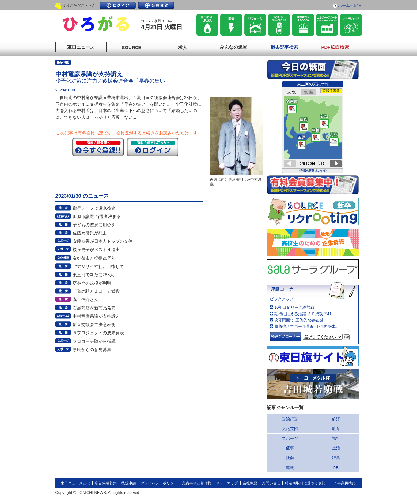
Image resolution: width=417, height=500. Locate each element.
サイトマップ (227, 483)
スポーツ (290, 438)
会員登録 (156, 5)
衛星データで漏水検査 (94, 208)
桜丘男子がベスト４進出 (96, 249)
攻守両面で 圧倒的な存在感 (298, 320)
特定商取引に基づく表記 (305, 483)
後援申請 (128, 483)
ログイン (118, 5)
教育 (336, 428)
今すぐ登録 (98, 147)
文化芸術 (290, 428)
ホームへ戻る (350, 5)
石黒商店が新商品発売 (94, 307)
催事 (290, 448)
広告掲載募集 (106, 483)
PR (336, 467)
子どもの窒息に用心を (94, 224)
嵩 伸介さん (85, 299)
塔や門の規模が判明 (92, 283)
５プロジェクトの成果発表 (98, 332)
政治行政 (290, 419)
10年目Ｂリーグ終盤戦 (294, 307)
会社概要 (250, 483)
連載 (290, 467)
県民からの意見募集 (92, 349)
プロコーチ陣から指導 (94, 341)
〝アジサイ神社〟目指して (98, 266)
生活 (336, 448)
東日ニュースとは (75, 483)
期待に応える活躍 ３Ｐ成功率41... (304, 314)
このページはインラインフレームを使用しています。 (312, 127)
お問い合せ (271, 483)
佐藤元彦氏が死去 (90, 233)
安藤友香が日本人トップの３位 (103, 241)
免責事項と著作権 (196, 483)
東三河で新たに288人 (93, 274)
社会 (290, 457)
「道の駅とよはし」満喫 (96, 291)
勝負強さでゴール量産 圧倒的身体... (306, 326)
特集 (336, 457)
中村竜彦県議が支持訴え (96, 316)
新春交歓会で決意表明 (94, 324)
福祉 (336, 438)
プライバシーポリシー (159, 483)
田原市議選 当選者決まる (97, 216)
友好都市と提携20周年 (94, 258)
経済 (336, 419)
